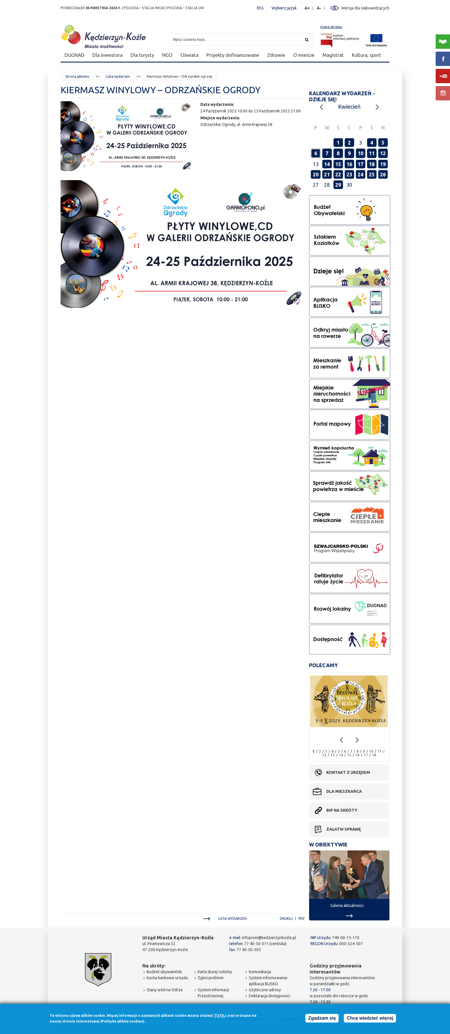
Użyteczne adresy (265, 990)
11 (372, 153)
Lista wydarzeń (118, 76)
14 (327, 164)
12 (383, 153)
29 (338, 185)
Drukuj (286, 918)
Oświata (189, 55)
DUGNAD (74, 55)
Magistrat (333, 55)
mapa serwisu (331, 27)
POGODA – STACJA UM (185, 8)
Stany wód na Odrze (165, 990)
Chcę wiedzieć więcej (370, 1018)
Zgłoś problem (211, 977)
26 (383, 174)
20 (316, 174)
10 (360, 153)
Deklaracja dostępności (269, 996)
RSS (260, 8)
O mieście (304, 55)
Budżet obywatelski (164, 971)
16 (349, 164)
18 (372, 164)
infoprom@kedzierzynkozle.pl (269, 937)
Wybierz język (284, 8)
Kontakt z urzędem (348, 772)
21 (327, 174)
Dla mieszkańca (344, 791)
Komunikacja (260, 971)
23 (349, 174)
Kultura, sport (366, 55)
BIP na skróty (341, 810)
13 (333, 755)
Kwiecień (349, 106)
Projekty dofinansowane (232, 55)
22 (338, 174)
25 (372, 174)
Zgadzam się (322, 1018)
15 (338, 164)
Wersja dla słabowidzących (365, 8)
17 (360, 164)
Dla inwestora (107, 55)
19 (383, 164)
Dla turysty (142, 55)
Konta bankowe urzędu (167, 977)
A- (319, 8)
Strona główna (77, 76)
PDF (301, 918)
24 (360, 174)
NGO (167, 55)
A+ (307, 8)
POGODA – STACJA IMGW (144, 8)
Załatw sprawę (343, 829)
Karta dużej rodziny (215, 971)
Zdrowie (276, 55)
